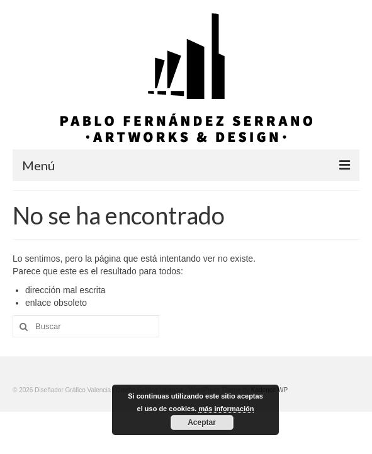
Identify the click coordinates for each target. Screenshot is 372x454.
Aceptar (202, 422)
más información (226, 408)
